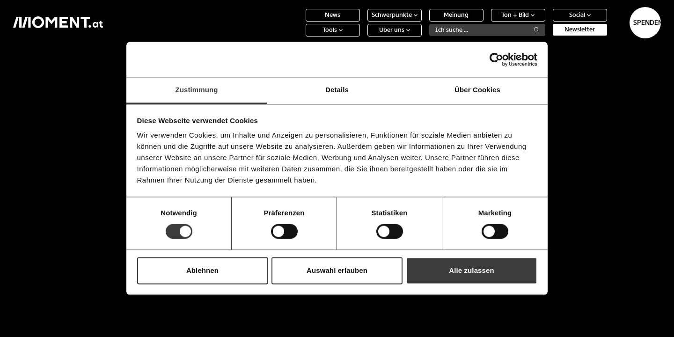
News (299, 22)
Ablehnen (202, 270)
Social (546, 22)
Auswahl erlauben (337, 270)
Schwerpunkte (360, 22)
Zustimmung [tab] (197, 90)
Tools (299, 37)
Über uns (360, 37)
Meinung (422, 22)
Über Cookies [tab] (477, 90)
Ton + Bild (484, 22)
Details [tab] (337, 90)
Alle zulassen (471, 270)
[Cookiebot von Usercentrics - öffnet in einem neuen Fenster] (496, 59)
